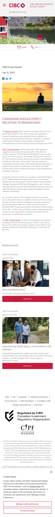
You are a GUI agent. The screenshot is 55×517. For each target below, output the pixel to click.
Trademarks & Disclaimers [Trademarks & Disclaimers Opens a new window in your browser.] (39, 397)
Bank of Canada (12, 131)
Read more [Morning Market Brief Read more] (27, 299)
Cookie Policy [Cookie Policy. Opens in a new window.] (35, 486)
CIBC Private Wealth (12, 220)
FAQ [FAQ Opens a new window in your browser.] (13, 397)
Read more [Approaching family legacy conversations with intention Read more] (27, 366)
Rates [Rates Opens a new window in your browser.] (7, 397)
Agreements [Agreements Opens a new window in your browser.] (23, 397)
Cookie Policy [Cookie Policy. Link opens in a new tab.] (38, 405)
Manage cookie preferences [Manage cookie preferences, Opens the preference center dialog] (27, 504)
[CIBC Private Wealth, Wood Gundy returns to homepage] (31, 5)
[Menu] (4, 5)
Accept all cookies (27, 511)
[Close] (51, 472)
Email (24, 47)
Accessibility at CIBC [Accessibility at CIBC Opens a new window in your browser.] (44, 401)
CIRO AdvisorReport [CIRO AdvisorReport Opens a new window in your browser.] (27, 401)
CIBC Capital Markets (10, 149)
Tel (36, 47)
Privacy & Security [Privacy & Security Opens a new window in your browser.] (11, 401)
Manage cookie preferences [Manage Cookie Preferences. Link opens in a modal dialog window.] (22, 405)
